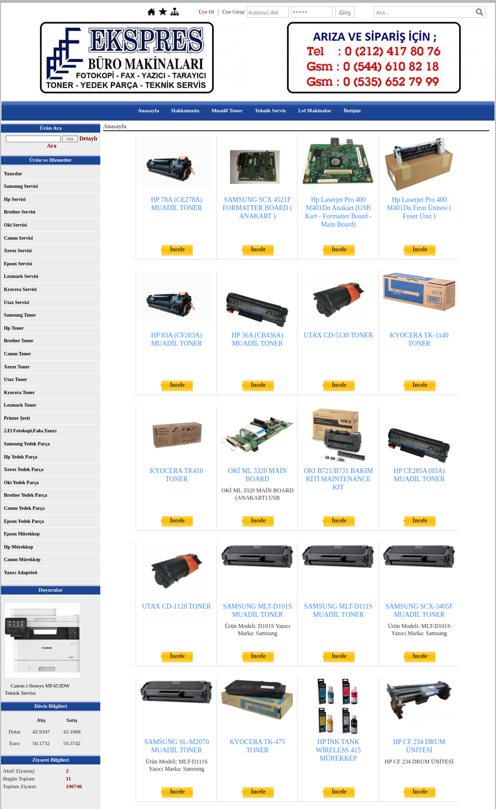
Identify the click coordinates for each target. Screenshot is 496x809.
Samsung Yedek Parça (27, 443)
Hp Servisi (15, 199)
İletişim (351, 110)
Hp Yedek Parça (20, 456)
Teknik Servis (270, 110)
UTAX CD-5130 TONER (338, 335)
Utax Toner (15, 379)
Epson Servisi (18, 263)
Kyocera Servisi (20, 289)
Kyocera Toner (19, 392)
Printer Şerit (17, 418)
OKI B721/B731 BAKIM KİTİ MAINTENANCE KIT (338, 479)
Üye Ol (206, 12)
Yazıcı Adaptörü (20, 572)
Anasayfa (148, 110)
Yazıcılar (13, 173)
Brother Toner (18, 340)
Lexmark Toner (20, 405)
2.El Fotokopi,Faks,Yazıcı (30, 430)
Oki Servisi (15, 225)
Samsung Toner (20, 315)
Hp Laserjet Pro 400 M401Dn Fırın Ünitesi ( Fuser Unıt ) (419, 208)
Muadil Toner (227, 110)
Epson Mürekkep (22, 533)
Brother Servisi (19, 211)
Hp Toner (14, 328)
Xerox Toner (17, 366)
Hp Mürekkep (18, 547)
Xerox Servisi (17, 250)
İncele (177, 249)
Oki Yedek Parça (21, 482)
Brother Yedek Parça (25, 495)
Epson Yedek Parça (24, 521)
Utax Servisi (16, 302)
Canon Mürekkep (22, 559)
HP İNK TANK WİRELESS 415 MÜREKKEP (338, 750)
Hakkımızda (185, 110)
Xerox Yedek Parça (24, 469)
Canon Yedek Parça (24, 508)
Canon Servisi (18, 238)
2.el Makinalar (314, 110)
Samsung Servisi (21, 186)
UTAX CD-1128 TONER (176, 606)
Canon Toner (17, 353)
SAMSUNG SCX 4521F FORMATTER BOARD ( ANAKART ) (258, 208)
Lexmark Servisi (21, 276)
